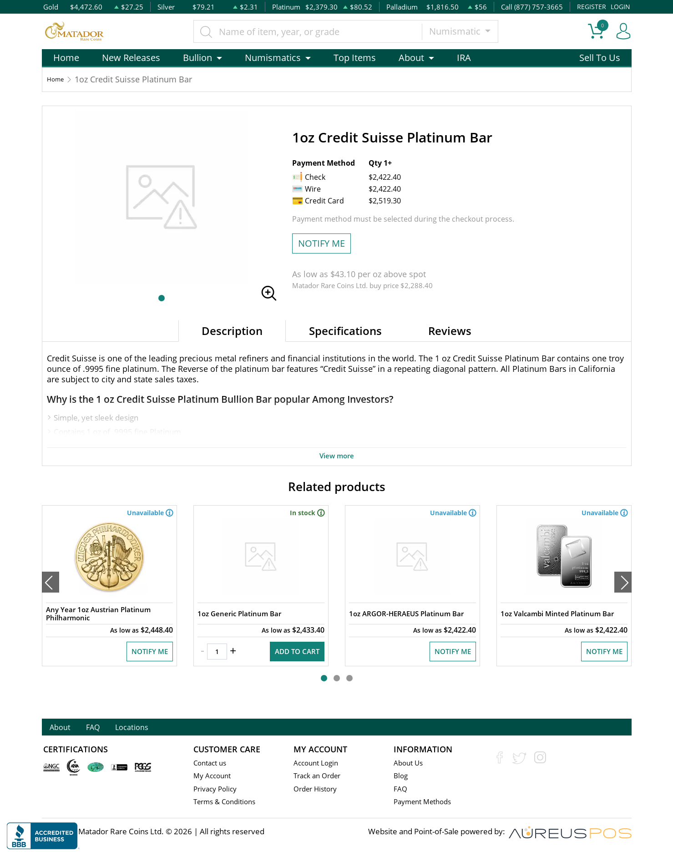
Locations (162, 728)
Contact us (212, 764)
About (66, 728)
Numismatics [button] (273, 57)
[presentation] (50, 591)
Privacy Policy (217, 790)
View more (337, 455)
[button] (161, 298)
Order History (318, 790)
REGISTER (590, 6)
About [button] (411, 57)
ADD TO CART (292, 667)
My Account (214, 777)
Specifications (345, 330)
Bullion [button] (197, 57)
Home (66, 57)
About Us (410, 764)
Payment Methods (426, 803)
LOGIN (619, 6)
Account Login (318, 764)
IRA (464, 57)
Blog (401, 777)
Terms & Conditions (228, 803)
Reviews (449, 330)
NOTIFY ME (321, 243)
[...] (311, 31)
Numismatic (459, 31)
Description (232, 330)
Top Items (355, 57)
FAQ (110, 728)
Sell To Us (599, 57)
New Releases (131, 57)
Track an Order (319, 777)
